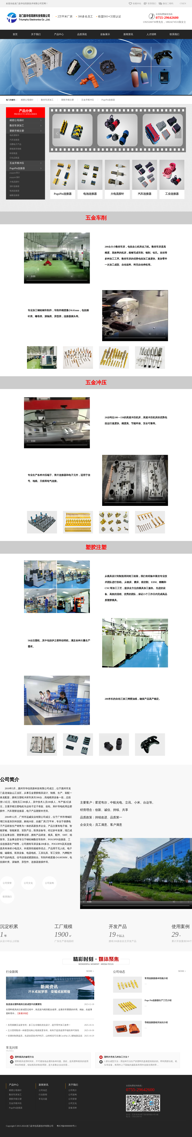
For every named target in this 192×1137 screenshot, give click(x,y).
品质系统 (82, 34)
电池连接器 (14, 191)
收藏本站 (137, 3)
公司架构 (49, 883)
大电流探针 (14, 182)
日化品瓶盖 (14, 158)
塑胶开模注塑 (67, 100)
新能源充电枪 (15, 149)
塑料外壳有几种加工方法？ (116, 1057)
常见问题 (43, 1099)
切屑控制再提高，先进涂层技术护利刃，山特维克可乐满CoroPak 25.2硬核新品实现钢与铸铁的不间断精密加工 (45, 1037)
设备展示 (105, 34)
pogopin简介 (15, 173)
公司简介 (72, 1090)
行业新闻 (12, 971)
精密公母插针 (27, 100)
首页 (15, 34)
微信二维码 (168, 3)
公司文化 (28, 883)
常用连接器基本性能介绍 (156, 978)
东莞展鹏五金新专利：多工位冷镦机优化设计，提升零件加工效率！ (39, 1025)
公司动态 (119, 971)
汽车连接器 (14, 140)
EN (184, 3)
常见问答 (17, 1049)
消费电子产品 (15, 144)
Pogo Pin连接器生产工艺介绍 (158, 1000)
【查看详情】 (22, 1013)
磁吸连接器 (14, 195)
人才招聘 (151, 34)
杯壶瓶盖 (13, 153)
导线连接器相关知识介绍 (156, 1022)
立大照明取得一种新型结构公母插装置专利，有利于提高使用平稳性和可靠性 (43, 1030)
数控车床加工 (47, 100)
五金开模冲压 (87, 100)
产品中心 (59, 34)
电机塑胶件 (14, 135)
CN (181, 3)
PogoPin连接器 (108, 100)
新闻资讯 (128, 34)
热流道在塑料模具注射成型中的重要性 (24, 1004)
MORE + (90, 971)
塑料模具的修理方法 (24, 1057)
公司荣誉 (7, 883)
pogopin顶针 (15, 177)
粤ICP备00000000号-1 (66, 1126)
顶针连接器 (14, 186)
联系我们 (152, 3)
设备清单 (72, 1108)
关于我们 (36, 34)
